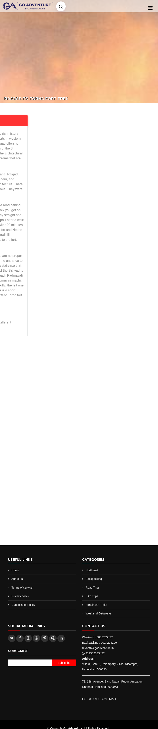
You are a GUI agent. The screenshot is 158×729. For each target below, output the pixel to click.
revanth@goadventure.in (98, 648)
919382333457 (95, 653)
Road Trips (93, 587)
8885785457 (105, 637)
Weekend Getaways (98, 613)
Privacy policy (20, 596)
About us (17, 579)
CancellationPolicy (23, 604)
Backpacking (94, 579)
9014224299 (109, 642)
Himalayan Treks (96, 604)
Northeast (92, 570)
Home (15, 570)
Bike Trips (92, 596)
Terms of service (22, 587)
